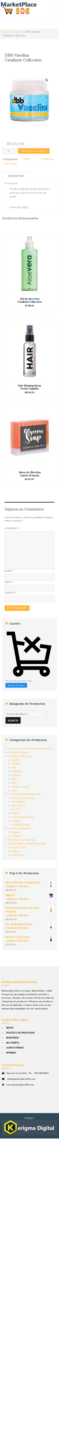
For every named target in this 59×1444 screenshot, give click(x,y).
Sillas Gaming (22, 824)
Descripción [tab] (16, 176)
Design (28, 1118)
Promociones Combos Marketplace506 (30, 748)
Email (9, 582)
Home (5, 31)
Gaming (15, 820)
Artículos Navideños (19, 828)
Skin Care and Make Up (21, 839)
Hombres (16, 771)
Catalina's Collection (20, 756)
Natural (15, 759)
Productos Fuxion (18, 752)
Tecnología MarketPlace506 (24, 794)
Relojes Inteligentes (22, 817)
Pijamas (15, 832)
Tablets (15, 813)
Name (9, 571)
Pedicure (16, 775)
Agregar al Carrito (34, 151)
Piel (13, 767)
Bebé (26, 159)
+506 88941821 (41, 1073)
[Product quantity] (9, 151)
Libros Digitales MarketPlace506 (26, 843)
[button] (47, 80)
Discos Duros (18, 805)
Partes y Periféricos (22, 798)
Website (10, 593)
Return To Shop (16, 685)
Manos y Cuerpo (20, 786)
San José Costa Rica (17, 1073)
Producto (17, 31)
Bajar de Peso (19, 847)
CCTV (17, 809)
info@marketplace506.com (21, 1079)
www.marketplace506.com (20, 1084)
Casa (14, 790)
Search (13, 720)
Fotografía (17, 854)
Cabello (15, 763)
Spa (13, 778)
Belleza (15, 851)
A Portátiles (18, 801)
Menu (55, 9)
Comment (12, 528)
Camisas (16, 835)
